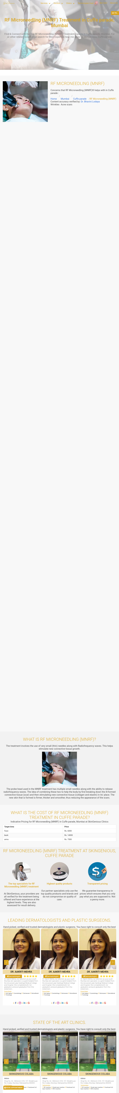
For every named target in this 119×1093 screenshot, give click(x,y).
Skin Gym (103, 3)
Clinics (69, 3)
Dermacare (26, 993)
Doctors (57, 3)
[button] (112, 962)
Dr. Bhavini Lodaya (90, 101)
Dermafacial (34, 993)
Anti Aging (9, 993)
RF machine (48, 1087)
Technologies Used (85, 3)
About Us (114, 3)
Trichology (9, 995)
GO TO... (115, 13)
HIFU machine (56, 1089)
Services (44, 3)
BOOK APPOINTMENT (13, 1088)
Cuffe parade (80, 98)
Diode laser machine (59, 1087)
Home (54, 98)
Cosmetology (17, 993)
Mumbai (65, 98)
